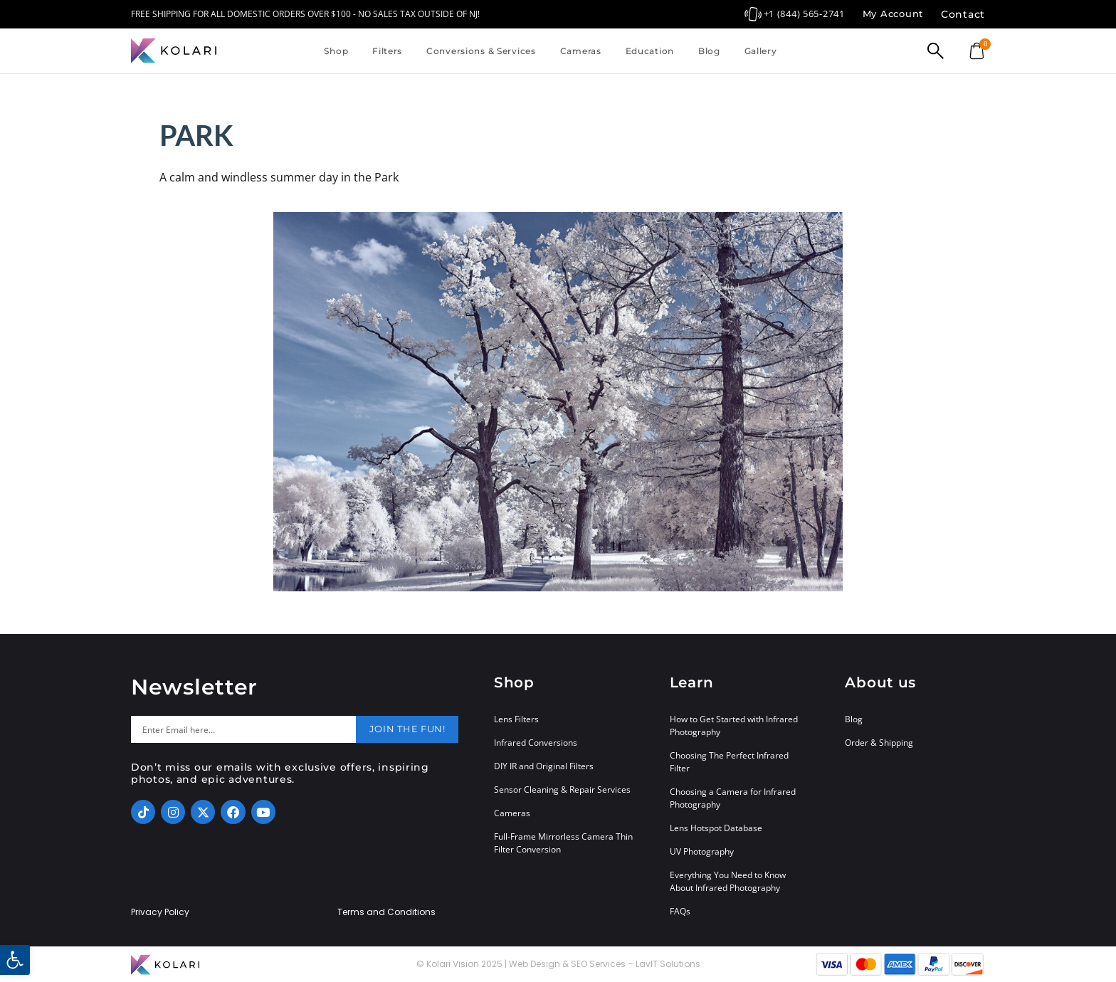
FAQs (680, 911)
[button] (15, 960)
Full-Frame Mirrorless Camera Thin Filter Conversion (563, 842)
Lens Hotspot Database (716, 828)
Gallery (760, 51)
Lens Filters (516, 719)
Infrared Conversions (535, 742)
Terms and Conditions (386, 912)
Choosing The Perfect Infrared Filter (729, 761)
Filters (387, 51)
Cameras (580, 51)
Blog (709, 51)
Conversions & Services (481, 51)
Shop (336, 51)
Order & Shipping (879, 742)
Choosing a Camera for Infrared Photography (733, 798)
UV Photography (702, 851)
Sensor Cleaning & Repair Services (562, 789)
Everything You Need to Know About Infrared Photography (728, 881)
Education (650, 51)
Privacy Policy (160, 912)
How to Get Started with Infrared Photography (734, 725)
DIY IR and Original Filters (544, 766)
